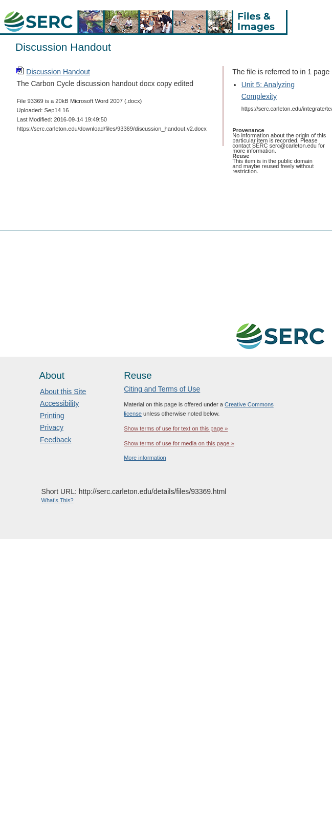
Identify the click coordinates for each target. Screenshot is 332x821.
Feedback (55, 440)
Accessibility (59, 403)
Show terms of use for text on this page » (176, 428)
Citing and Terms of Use (162, 389)
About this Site (63, 391)
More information (145, 458)
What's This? (57, 500)
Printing (52, 416)
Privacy (51, 427)
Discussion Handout (58, 72)
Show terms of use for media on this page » (179, 443)
